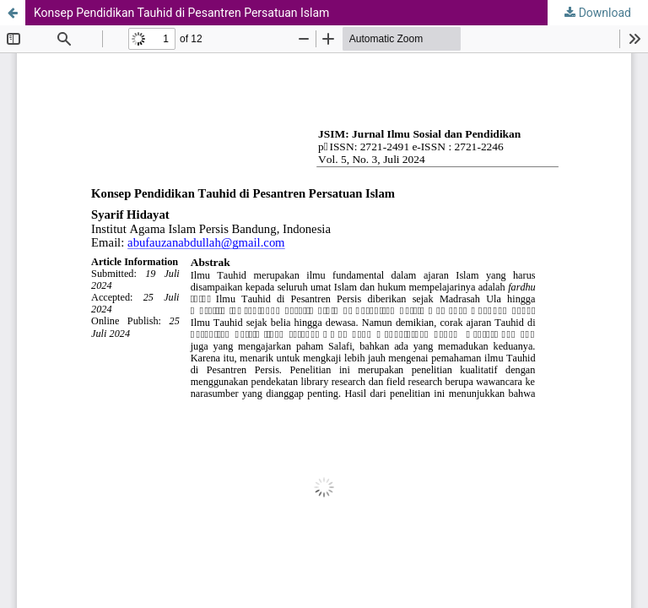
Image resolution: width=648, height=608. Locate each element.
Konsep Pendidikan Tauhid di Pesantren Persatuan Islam (181, 12)
